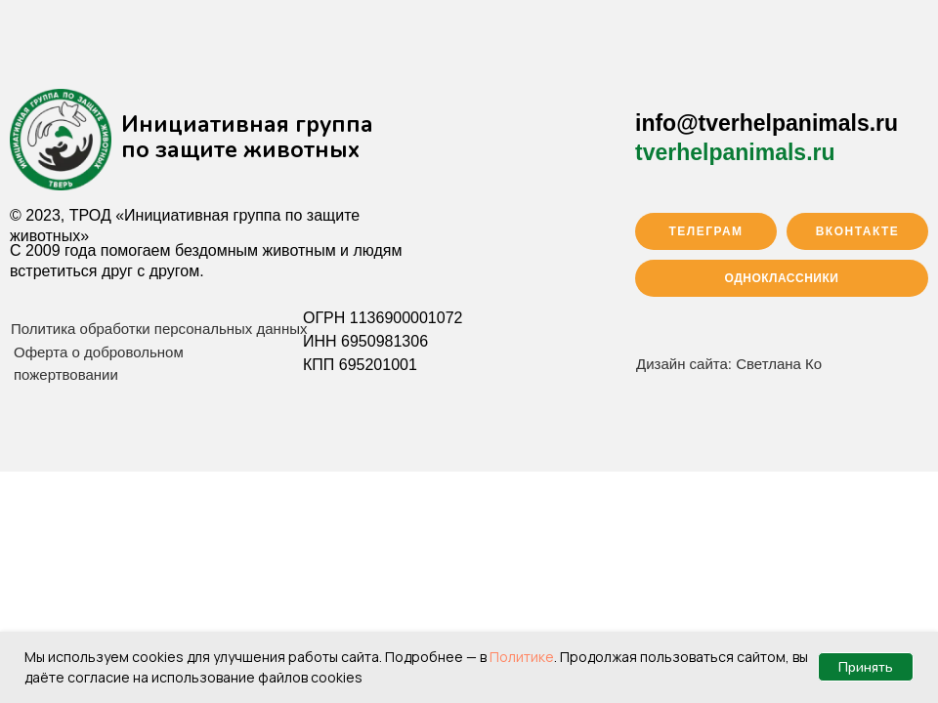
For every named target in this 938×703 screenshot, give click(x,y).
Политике (522, 656)
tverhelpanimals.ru (735, 152)
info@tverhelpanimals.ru (766, 123)
